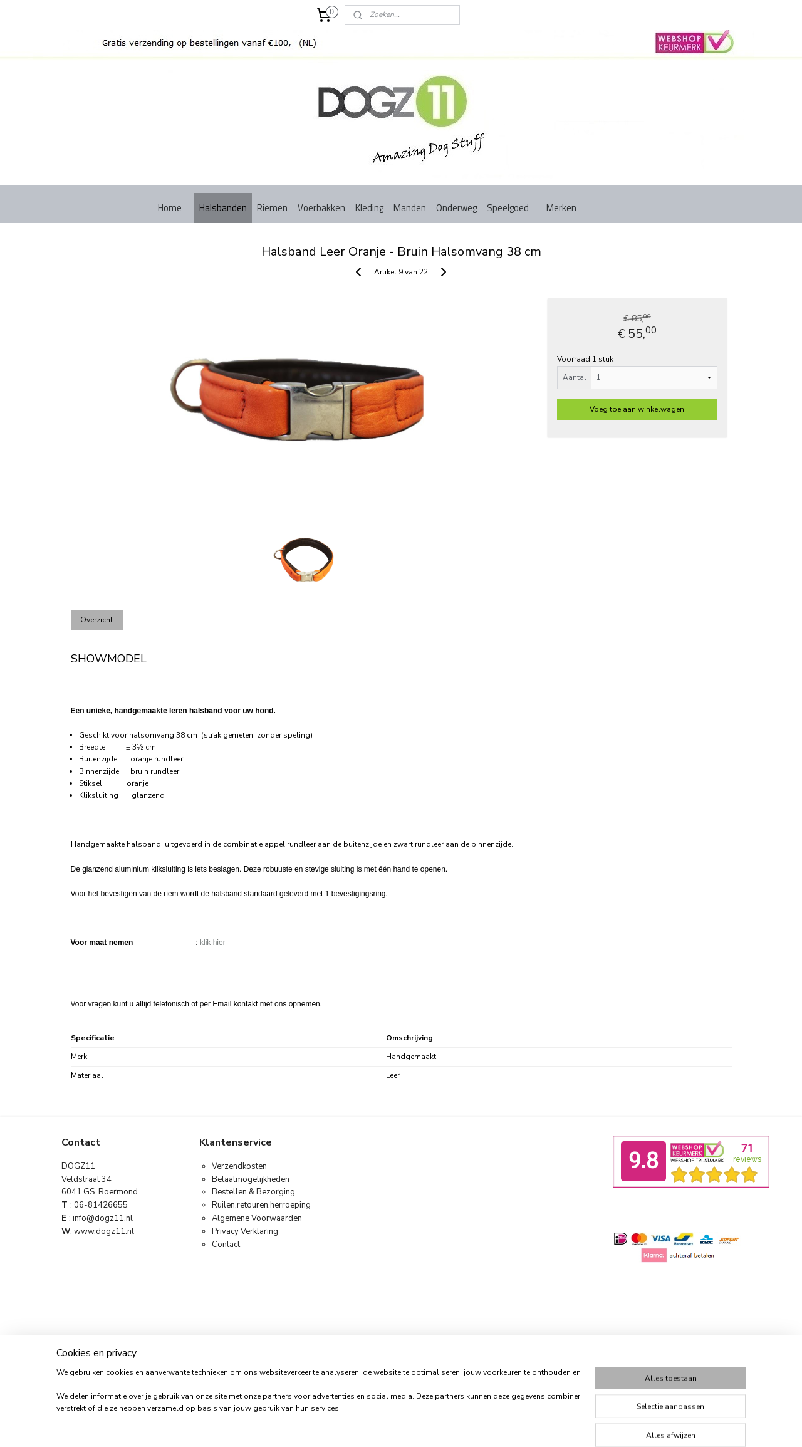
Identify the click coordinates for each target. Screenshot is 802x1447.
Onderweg (456, 208)
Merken (561, 208)
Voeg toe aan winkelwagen (637, 409)
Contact (226, 1244)
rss (379, 1368)
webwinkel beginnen (421, 1368)
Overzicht (96, 620)
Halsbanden (223, 208)
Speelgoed (508, 208)
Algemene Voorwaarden (257, 1218)
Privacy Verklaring (245, 1231)
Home (170, 208)
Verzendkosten (239, 1166)
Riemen (272, 208)
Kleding (369, 208)
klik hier (213, 942)
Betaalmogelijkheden (250, 1179)
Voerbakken (321, 208)
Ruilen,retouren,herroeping (261, 1205)
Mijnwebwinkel (520, 1368)
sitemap (357, 1368)
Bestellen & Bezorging (253, 1192)
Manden (409, 208)
